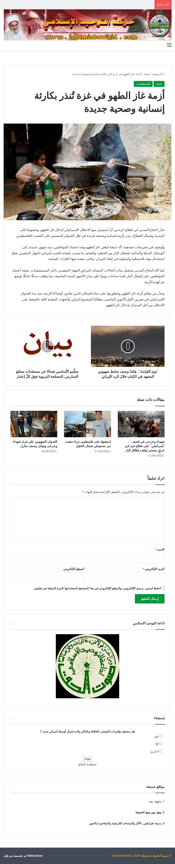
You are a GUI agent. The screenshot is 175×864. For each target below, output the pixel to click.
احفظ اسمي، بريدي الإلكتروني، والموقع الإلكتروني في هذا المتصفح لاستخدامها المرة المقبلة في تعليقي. (97, 588)
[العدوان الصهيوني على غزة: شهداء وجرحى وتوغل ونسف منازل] (33, 424)
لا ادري (154, 751)
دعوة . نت (155, 801)
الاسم (160, 549)
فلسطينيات (143, 83)
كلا (157, 744)
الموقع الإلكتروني (73, 569)
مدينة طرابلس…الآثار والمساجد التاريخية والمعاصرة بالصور (125, 823)
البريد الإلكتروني (154, 569)
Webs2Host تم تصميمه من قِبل (23, 855)
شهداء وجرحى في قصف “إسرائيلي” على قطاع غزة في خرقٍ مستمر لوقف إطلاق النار (145, 446)
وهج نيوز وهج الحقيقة (148, 812)
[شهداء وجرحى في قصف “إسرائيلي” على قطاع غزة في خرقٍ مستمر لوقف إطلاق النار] (141, 424)
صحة (147, 74)
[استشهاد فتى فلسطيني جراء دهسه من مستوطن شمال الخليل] (87, 424)
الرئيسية (158, 74)
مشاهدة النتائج (87, 764)
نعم (156, 736)
